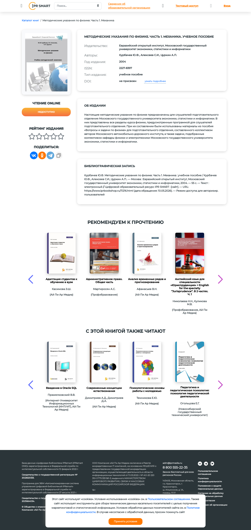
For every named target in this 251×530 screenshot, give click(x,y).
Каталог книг (30, 20)
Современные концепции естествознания (104, 389)
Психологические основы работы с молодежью (147, 389)
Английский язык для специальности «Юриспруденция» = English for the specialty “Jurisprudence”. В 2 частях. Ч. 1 (189, 287)
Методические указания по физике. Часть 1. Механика (78, 20)
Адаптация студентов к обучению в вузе (61, 281)
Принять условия (125, 521)
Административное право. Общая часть (104, 281)
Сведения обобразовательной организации (129, 5)
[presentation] (30, 279)
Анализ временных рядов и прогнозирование (147, 281)
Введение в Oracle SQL (61, 388)
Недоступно (46, 111)
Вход (227, 5)
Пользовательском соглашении (169, 499)
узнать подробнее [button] (155, 81)
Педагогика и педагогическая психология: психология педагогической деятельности (189, 392)
